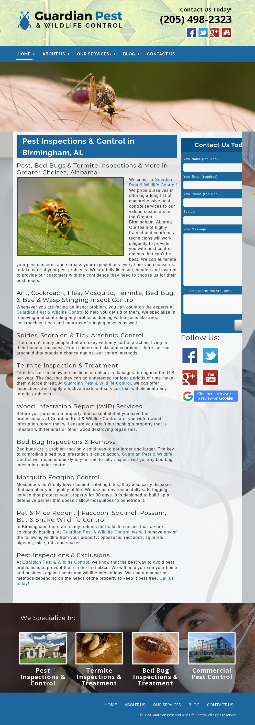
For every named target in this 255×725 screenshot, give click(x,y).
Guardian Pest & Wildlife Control (50, 312)
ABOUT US (53, 54)
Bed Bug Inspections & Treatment (155, 676)
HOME (24, 54)
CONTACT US (161, 54)
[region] (127, 97)
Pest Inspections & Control (42, 676)
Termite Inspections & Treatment (99, 676)
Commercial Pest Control (211, 673)
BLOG (129, 54)
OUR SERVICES (93, 54)
